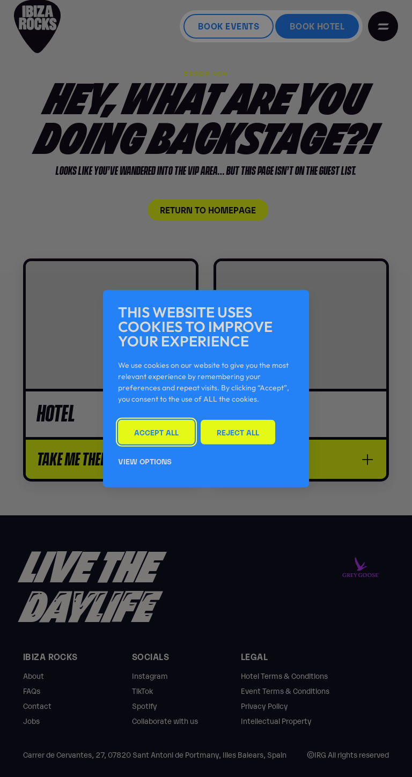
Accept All (156, 431)
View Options (145, 461)
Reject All (238, 431)
